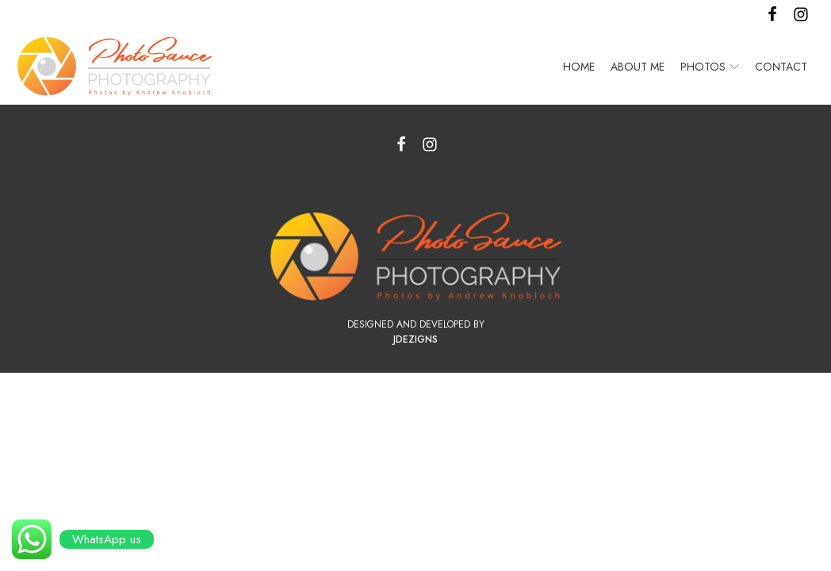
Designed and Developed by (415, 324)
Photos (709, 67)
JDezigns (415, 339)
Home (579, 67)
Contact (781, 67)
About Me (637, 67)
